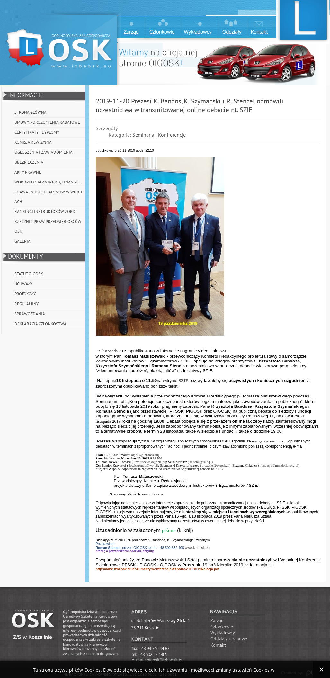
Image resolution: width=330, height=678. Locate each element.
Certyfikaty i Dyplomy (36, 132)
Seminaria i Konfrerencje (159, 135)
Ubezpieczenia (28, 162)
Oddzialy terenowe (228, 639)
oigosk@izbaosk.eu (144, 455)
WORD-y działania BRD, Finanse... (48, 182)
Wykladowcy (222, 633)
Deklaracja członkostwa (40, 323)
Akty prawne (27, 172)
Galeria (22, 241)
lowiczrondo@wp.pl (143, 465)
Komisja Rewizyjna (33, 142)
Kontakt (218, 645)
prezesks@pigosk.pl (215, 465)
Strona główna (30, 112)
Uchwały (23, 284)
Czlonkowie (221, 626)
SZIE (224, 350)
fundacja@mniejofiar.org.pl (279, 465)
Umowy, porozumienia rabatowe (47, 122)
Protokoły (25, 294)
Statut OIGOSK (28, 274)
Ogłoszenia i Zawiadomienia (43, 152)
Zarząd (217, 620)
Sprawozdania (29, 314)
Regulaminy (26, 304)
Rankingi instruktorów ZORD (45, 211)
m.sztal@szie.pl (201, 462)
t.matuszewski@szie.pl (149, 462)
